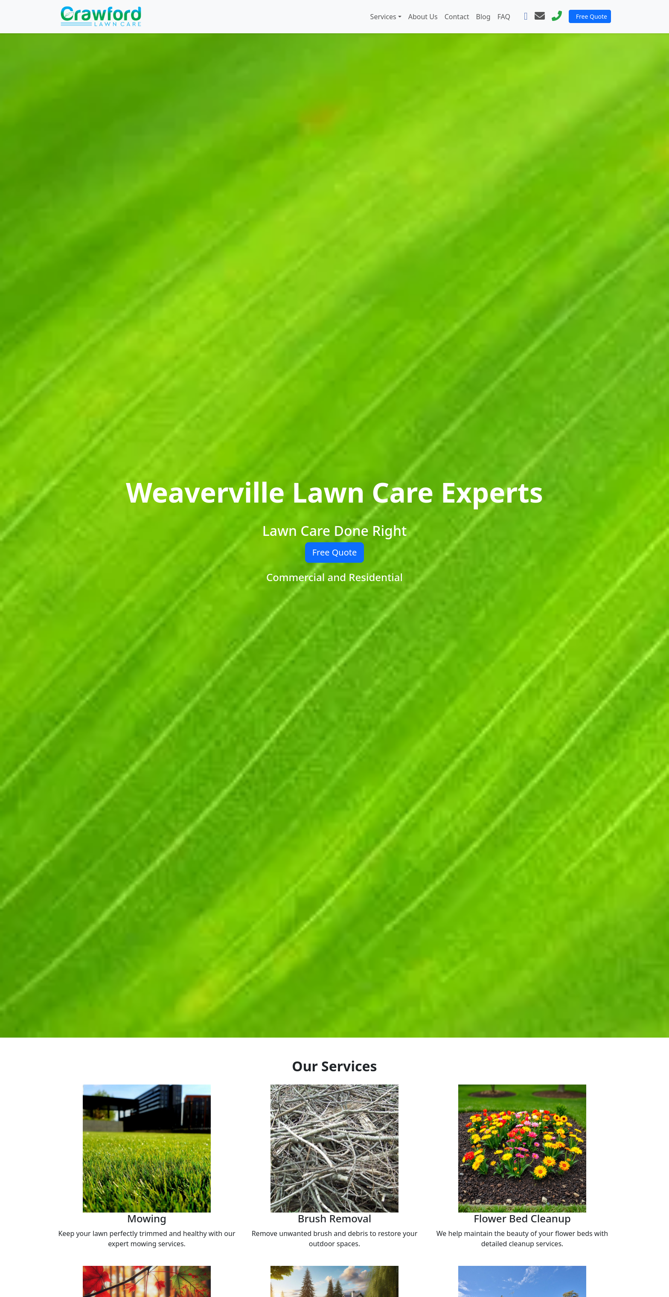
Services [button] (383, 16)
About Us (423, 16)
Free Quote (591, 16)
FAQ (503, 16)
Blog (483, 16)
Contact (457, 16)
